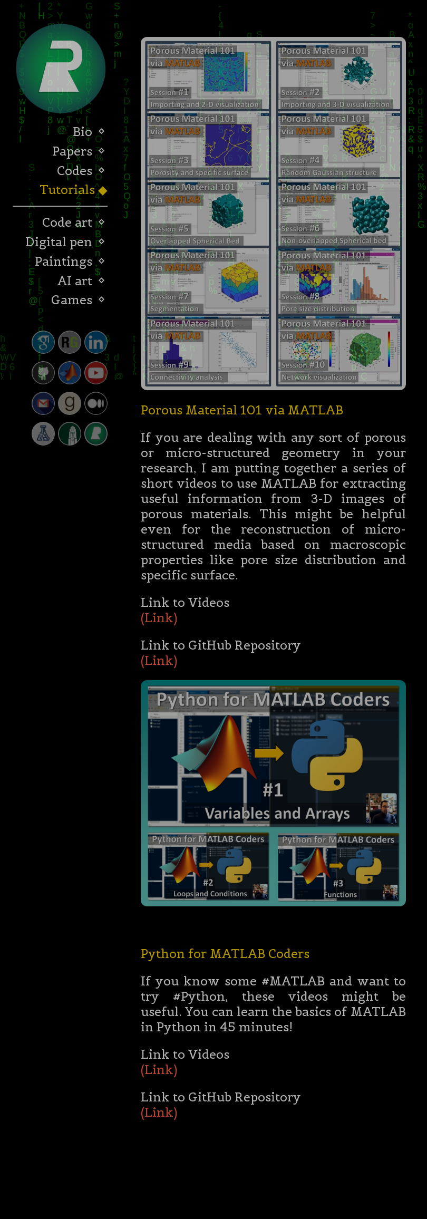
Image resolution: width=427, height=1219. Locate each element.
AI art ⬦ (81, 280)
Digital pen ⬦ (65, 241)
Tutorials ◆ (72, 189)
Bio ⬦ (89, 131)
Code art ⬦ (73, 222)
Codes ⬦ (81, 170)
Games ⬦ (78, 299)
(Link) (159, 619)
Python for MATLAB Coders (225, 955)
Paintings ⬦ (70, 261)
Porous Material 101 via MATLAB (242, 412)
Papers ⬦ (78, 151)
